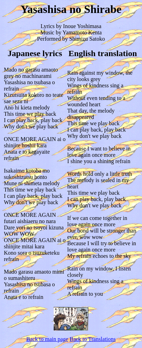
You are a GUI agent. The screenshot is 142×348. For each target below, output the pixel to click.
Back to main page (47, 339)
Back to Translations (92, 339)
